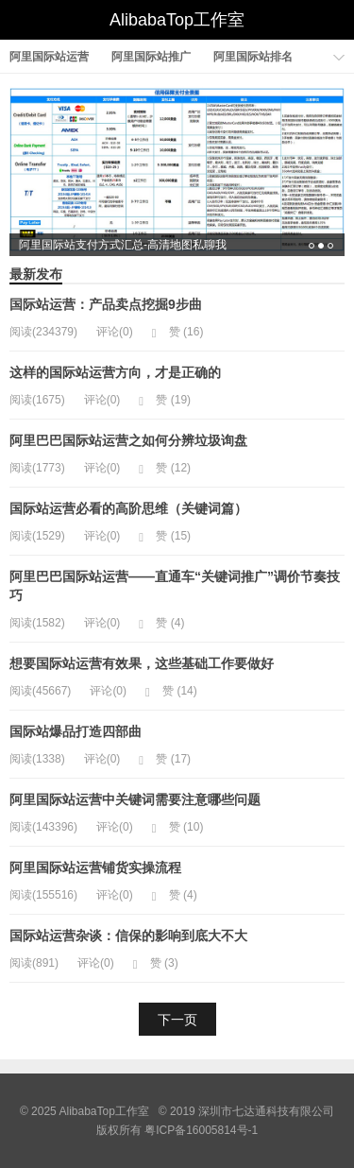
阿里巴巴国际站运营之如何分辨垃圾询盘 (128, 440)
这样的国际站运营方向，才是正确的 (115, 372)
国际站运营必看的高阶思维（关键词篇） (128, 508)
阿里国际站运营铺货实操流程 (95, 867)
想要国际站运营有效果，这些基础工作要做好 (141, 663)
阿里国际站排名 (253, 56)
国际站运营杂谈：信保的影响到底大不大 (128, 935)
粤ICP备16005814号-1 (201, 1130)
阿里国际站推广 (151, 56)
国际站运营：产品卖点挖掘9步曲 (105, 304)
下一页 (177, 1019)
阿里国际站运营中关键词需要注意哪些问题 (135, 799)
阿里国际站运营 (49, 56)
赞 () (178, 331)
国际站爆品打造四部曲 (75, 731)
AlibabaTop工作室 (177, 19)
